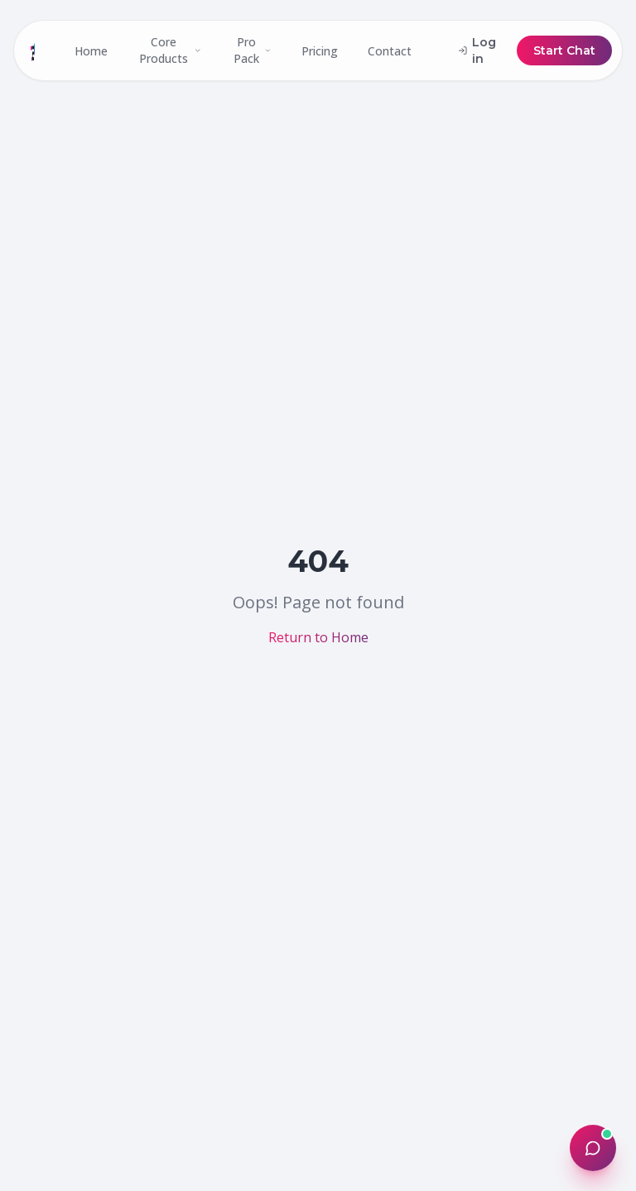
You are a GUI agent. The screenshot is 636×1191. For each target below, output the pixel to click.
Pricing (319, 51)
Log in (477, 50)
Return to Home (318, 637)
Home (91, 51)
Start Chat (564, 50)
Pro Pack (253, 50)
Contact (390, 51)
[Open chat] (593, 1148)
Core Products (170, 50)
